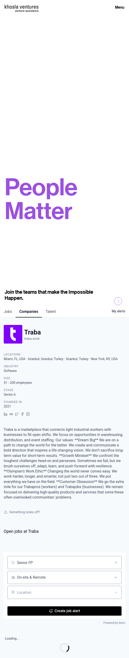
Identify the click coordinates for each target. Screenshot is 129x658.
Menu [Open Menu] (119, 7)
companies (28, 311)
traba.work (32, 339)
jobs (8, 311)
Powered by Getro (114, 622)
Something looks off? (22, 512)
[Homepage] (21, 7)
